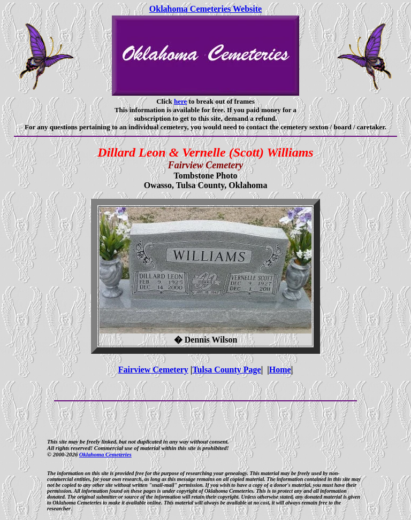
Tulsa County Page (226, 369)
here (180, 101)
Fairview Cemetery (153, 369)
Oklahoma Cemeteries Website (205, 8)
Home (280, 369)
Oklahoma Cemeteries (105, 454)
